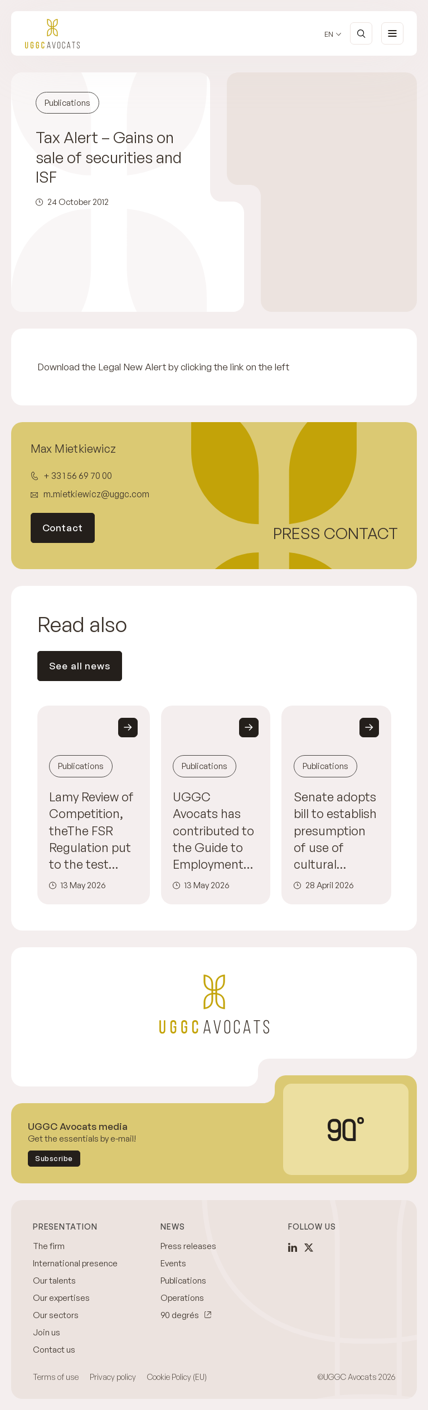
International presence (75, 1263)
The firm (49, 1246)
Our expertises (61, 1297)
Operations (182, 1297)
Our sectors (56, 1315)
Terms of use (56, 1377)
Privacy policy (113, 1377)
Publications (183, 1280)
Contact (62, 527)
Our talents (54, 1280)
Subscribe (54, 1158)
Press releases (188, 1246)
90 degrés (179, 1315)
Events (173, 1263)
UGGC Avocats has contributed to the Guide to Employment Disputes (213, 830)
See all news (79, 666)
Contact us (54, 1349)
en (328, 34)
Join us (46, 1332)
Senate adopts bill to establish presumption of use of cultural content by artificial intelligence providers (335, 830)
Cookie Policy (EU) (177, 1377)
